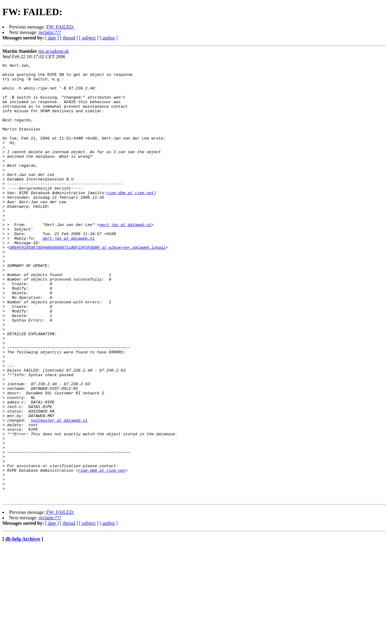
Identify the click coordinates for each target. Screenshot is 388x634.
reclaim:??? (50, 32)
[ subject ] (89, 37)
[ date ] (52, 37)
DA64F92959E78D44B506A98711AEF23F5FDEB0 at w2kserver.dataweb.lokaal (87, 284)
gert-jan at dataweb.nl (125, 257)
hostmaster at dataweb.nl (59, 492)
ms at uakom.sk (53, 51)
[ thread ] (69, 37)
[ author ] (109, 37)
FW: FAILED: (60, 26)
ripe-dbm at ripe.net (130, 219)
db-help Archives (22, 626)
